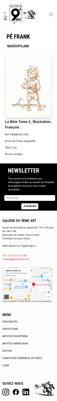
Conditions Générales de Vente (22, 358)
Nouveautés (9, 321)
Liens (5, 365)
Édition (7, 350)
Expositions (10, 328)
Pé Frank (18, 36)
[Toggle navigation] (51, 14)
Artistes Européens (15, 336)
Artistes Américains (15, 343)
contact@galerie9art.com (15, 259)
